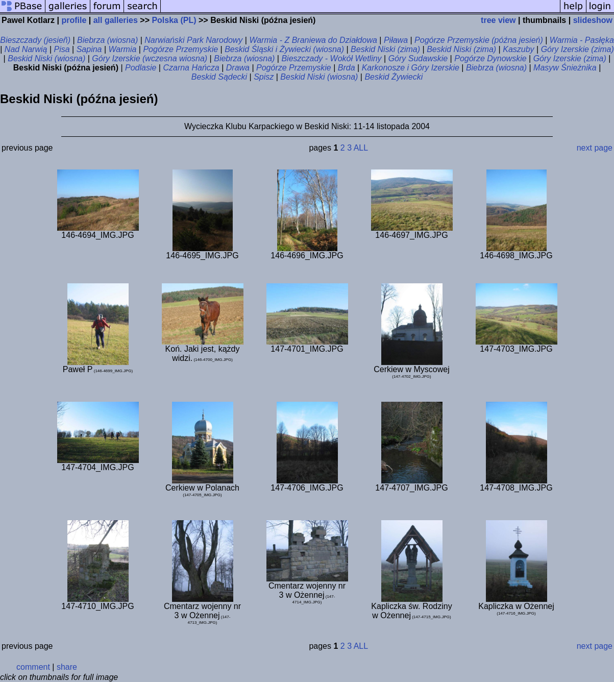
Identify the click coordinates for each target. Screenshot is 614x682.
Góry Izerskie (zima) (577, 49)
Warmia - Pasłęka (582, 40)
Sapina (89, 49)
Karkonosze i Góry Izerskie (410, 67)
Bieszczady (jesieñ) (35, 40)
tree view (498, 20)
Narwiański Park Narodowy (193, 40)
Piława (396, 40)
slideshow (592, 20)
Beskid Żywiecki (393, 76)
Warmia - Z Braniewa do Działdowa (313, 40)
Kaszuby (518, 49)
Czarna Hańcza (191, 67)
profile (73, 20)
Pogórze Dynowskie (490, 58)
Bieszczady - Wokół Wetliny (331, 58)
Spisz (264, 76)
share (67, 667)
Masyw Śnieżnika (565, 67)
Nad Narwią (26, 49)
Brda (346, 67)
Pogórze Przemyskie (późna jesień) (478, 40)
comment (33, 667)
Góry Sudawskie (418, 58)
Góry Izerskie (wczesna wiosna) (149, 58)
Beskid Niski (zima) (385, 49)
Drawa (238, 67)
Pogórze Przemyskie (180, 49)
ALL (361, 147)
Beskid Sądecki (219, 76)
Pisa (62, 49)
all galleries (115, 20)
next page (594, 147)
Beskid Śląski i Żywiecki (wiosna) (284, 49)
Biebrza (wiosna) (107, 40)
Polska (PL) (174, 20)
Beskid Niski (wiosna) (46, 58)
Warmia (123, 49)
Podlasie (140, 67)
